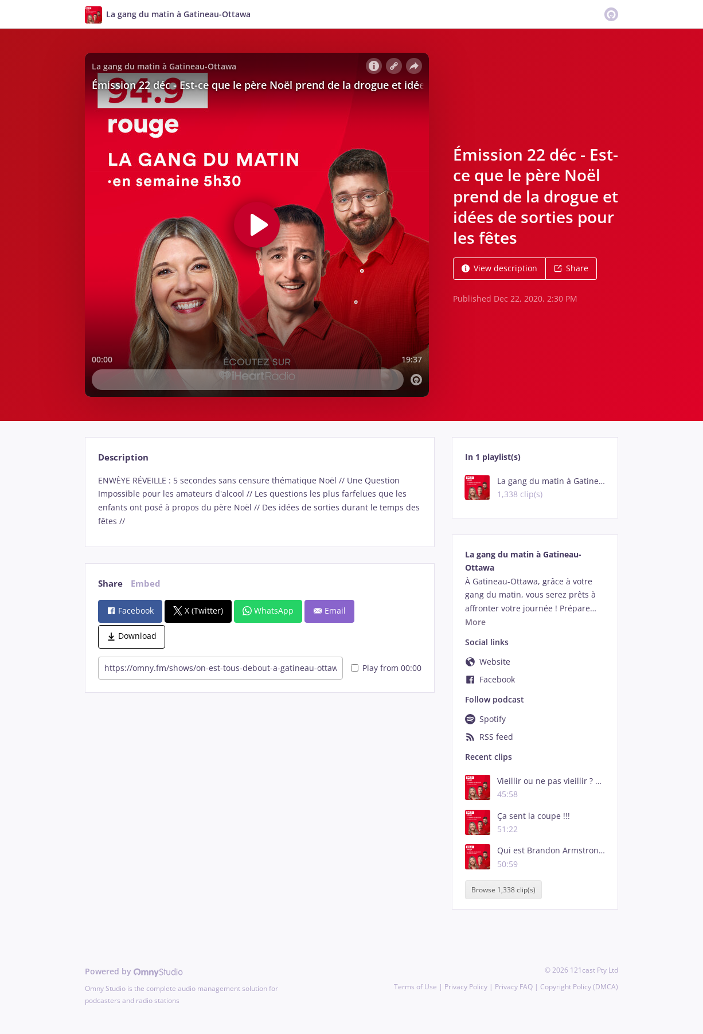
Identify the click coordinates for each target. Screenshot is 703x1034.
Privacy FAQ (514, 987)
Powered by (134, 971)
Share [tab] (110, 584)
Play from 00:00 (386, 667)
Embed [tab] (146, 584)
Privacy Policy (465, 987)
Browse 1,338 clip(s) (503, 890)
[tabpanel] (259, 501)
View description (499, 268)
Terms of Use (415, 987)
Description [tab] (123, 457)
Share (571, 268)
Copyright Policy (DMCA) (579, 987)
